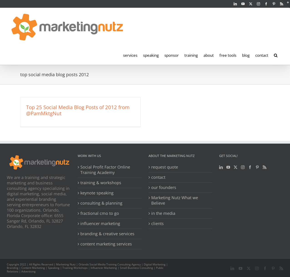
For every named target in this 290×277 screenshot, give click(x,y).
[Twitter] (235, 167)
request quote (164, 167)
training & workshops (100, 182)
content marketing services (106, 244)
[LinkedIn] (221, 167)
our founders (163, 187)
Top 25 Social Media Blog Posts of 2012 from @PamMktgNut (77, 110)
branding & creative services (107, 233)
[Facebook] (250, 167)
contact (158, 177)
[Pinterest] (257, 167)
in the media (163, 213)
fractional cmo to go (99, 213)
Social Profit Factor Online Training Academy (105, 169)
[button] (276, 55)
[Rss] (264, 167)
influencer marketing (100, 223)
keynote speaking (97, 193)
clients (157, 223)
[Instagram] (243, 167)
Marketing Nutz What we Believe (174, 200)
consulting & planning (101, 203)
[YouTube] (228, 167)
